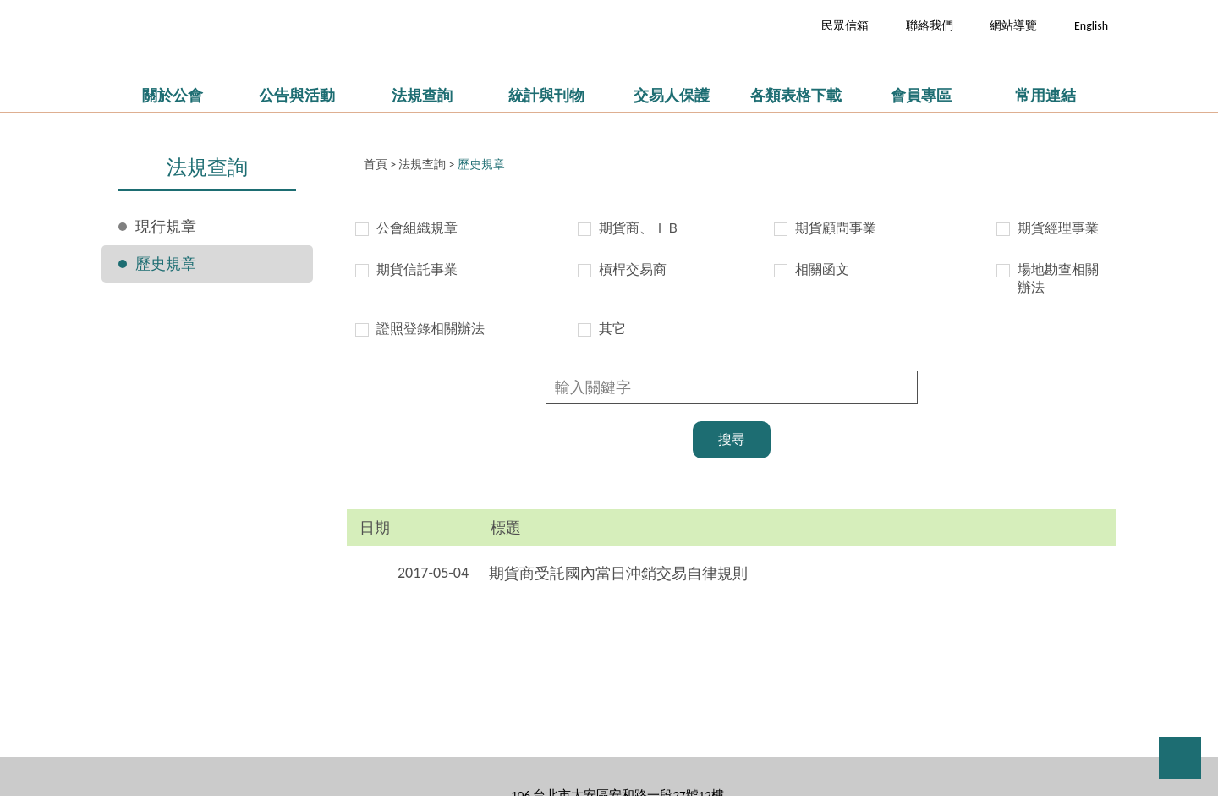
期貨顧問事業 (835, 228)
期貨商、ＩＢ (639, 228)
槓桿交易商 (633, 269)
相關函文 (822, 269)
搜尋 (731, 439)
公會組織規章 (417, 228)
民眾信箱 (845, 26)
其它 (612, 329)
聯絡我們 (929, 26)
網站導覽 (1013, 26)
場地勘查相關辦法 (1058, 278)
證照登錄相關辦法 (430, 329)
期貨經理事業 (1058, 228)
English (1091, 26)
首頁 (375, 164)
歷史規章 (165, 264)
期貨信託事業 (417, 269)
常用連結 (1045, 95)
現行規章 (165, 226)
